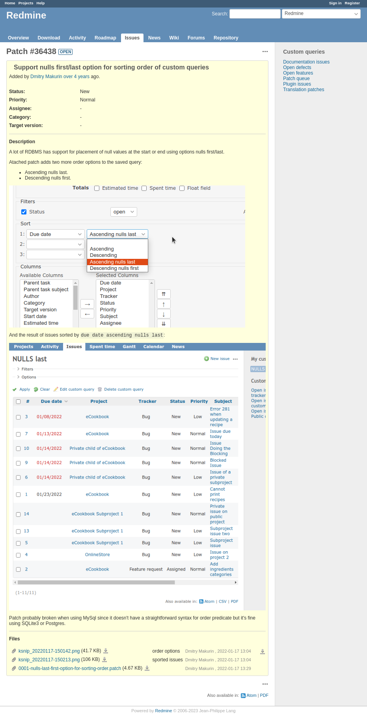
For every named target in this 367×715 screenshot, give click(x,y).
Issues (132, 38)
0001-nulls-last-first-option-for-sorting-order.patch (70, 668)
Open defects (297, 67)
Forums (196, 38)
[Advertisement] (314, 216)
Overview (18, 38)
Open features (298, 73)
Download (48, 38)
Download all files (262, 652)
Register (352, 3)
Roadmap (105, 38)
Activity (77, 38)
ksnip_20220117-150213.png (49, 660)
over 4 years (76, 76)
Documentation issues (306, 62)
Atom (252, 695)
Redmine (163, 710)
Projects (26, 3)
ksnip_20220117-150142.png (49, 651)
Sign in (335, 3)
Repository (226, 38)
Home (10, 3)
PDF (264, 695)
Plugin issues (297, 84)
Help (41, 3)
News (154, 38)
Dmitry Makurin (46, 76)
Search (219, 14)
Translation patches (303, 89)
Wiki (174, 38)
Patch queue (296, 78)
